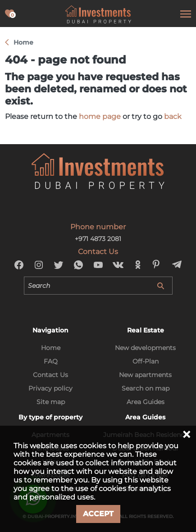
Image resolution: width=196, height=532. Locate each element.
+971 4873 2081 (98, 239)
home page (100, 116)
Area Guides (145, 402)
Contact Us (50, 375)
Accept (98, 513)
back (173, 116)
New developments (145, 348)
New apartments (145, 375)
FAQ (51, 361)
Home (50, 348)
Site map (50, 402)
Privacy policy (50, 388)
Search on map (145, 388)
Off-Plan (145, 361)
